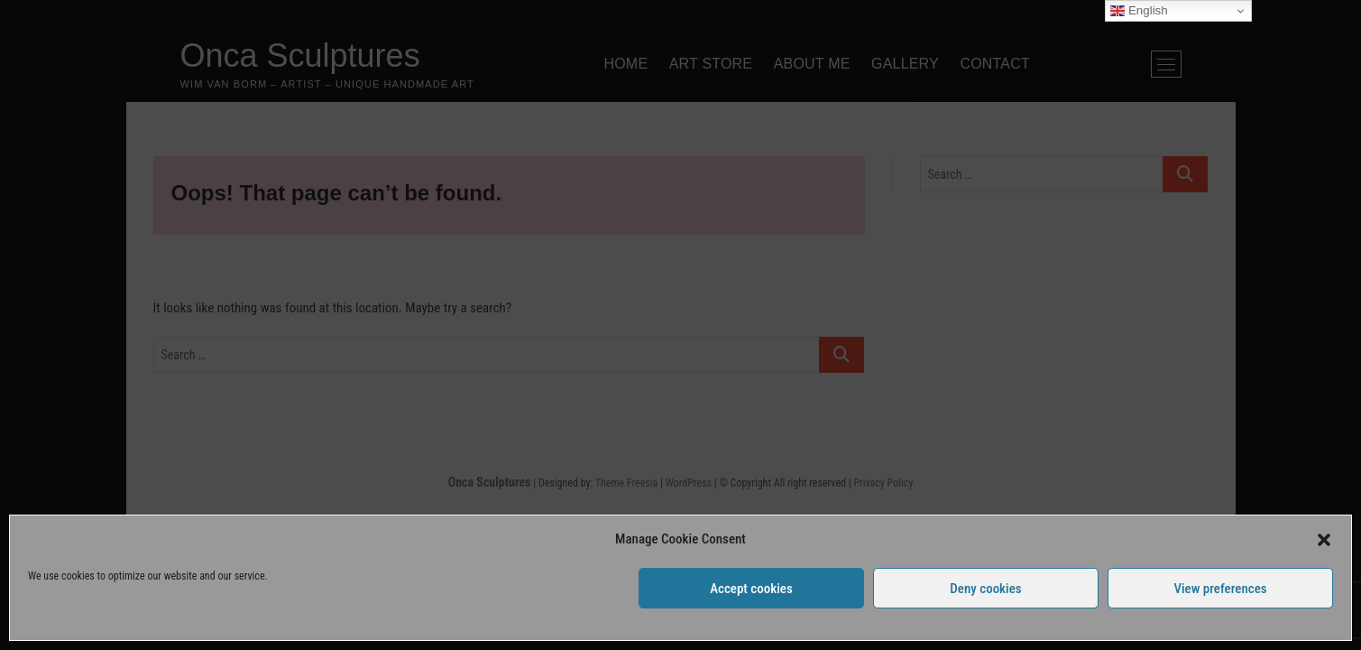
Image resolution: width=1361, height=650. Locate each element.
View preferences (1219, 588)
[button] (1324, 540)
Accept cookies (751, 588)
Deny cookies (985, 588)
